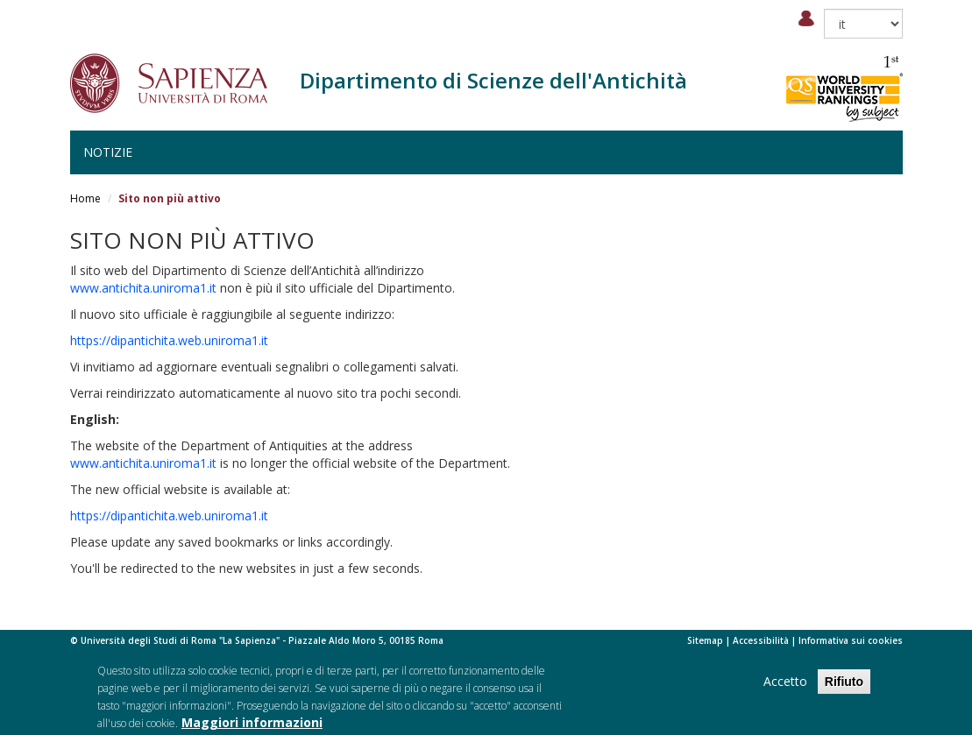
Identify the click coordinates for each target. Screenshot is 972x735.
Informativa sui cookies (850, 640)
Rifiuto (844, 689)
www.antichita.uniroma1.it (143, 287)
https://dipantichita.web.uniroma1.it (169, 340)
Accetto (785, 688)
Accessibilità (761, 640)
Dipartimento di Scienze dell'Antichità (493, 80)
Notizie (107, 152)
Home (85, 198)
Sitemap (705, 640)
